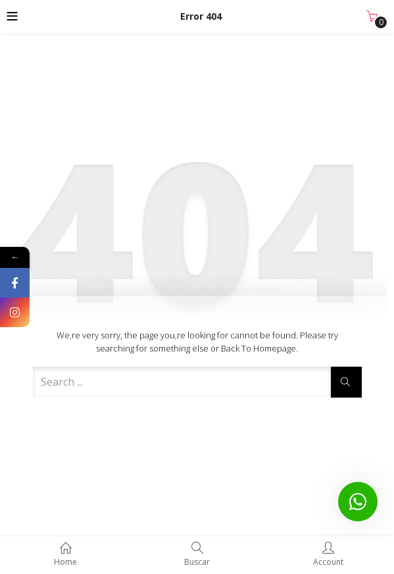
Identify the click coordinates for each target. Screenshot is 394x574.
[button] (372, 16)
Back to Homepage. (259, 348)
